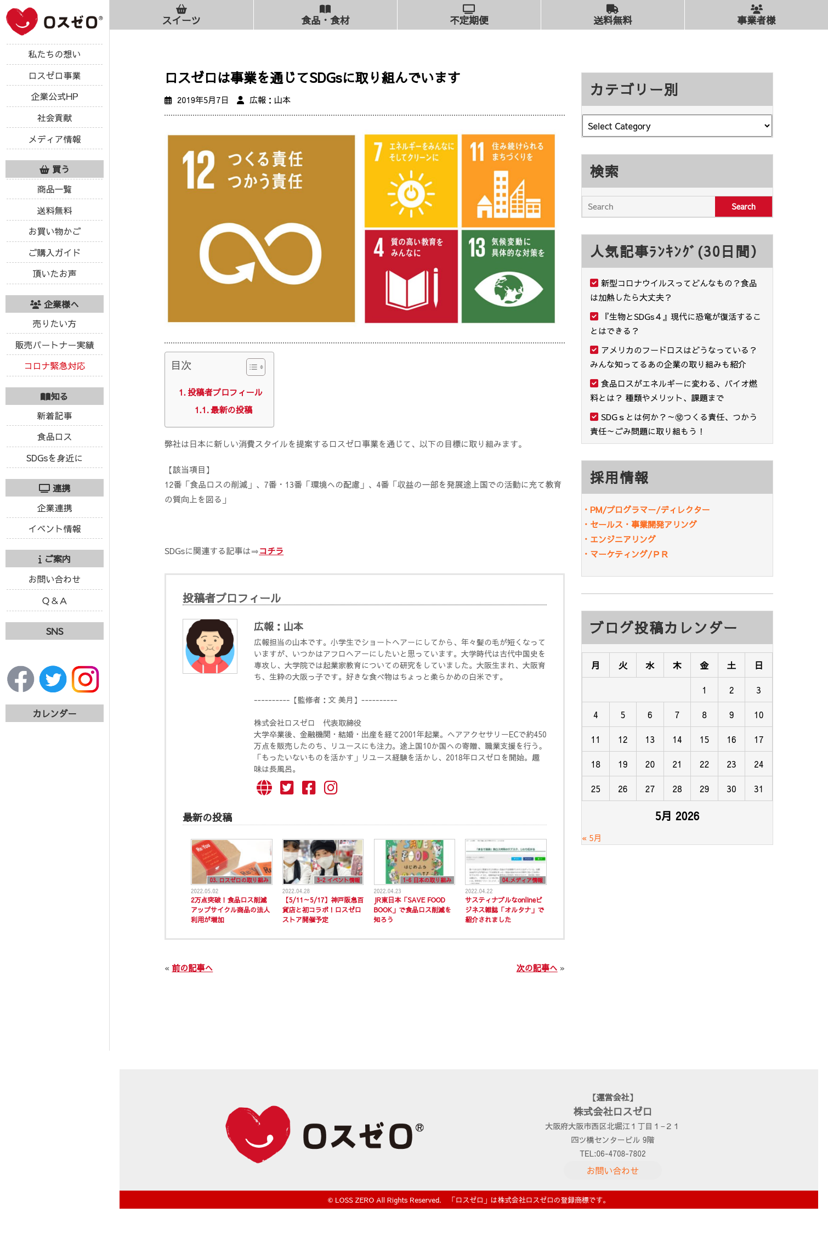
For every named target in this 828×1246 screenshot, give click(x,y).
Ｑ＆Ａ (54, 600)
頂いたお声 (54, 273)
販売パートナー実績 (54, 345)
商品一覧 (54, 189)
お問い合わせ (54, 579)
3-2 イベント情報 (338, 880)
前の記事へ (192, 967)
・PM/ (594, 509)
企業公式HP (54, 96)
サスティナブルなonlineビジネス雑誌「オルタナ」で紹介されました (504, 909)
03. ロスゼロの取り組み (239, 880)
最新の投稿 (231, 409)
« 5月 (592, 837)
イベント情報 (54, 528)
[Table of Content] (255, 367)
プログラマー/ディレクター (658, 509)
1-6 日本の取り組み (427, 880)
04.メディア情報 (522, 880)
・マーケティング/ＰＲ (625, 554)
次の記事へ (537, 967)
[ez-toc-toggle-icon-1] (250, 369)
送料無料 (54, 210)
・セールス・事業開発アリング (639, 524)
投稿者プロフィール (225, 392)
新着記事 (54, 415)
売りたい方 (54, 323)
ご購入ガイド (54, 252)
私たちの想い (54, 54)
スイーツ (181, 15)
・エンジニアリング (619, 539)
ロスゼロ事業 (54, 75)
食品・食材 (325, 15)
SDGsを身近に (54, 458)
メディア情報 (54, 139)
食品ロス (54, 436)
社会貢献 (54, 117)
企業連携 (54, 507)
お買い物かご (54, 231)
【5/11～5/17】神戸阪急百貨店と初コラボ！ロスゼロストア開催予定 (323, 909)
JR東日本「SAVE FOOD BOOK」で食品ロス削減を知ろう (413, 909)
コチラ (271, 550)
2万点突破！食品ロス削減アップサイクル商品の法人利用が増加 (230, 909)
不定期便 (469, 15)
